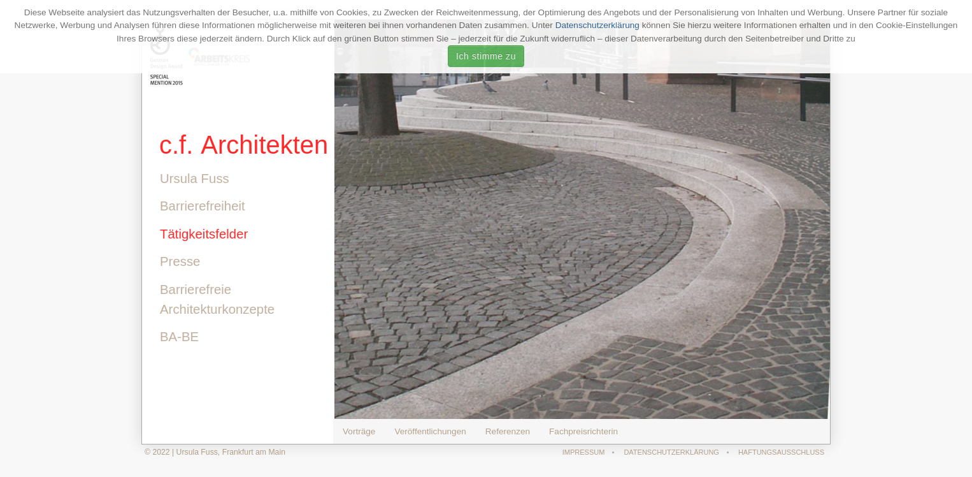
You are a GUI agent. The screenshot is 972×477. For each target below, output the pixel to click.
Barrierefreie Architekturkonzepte (215, 299)
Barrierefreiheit (200, 206)
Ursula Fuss (192, 179)
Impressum (584, 452)
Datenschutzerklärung (597, 25)
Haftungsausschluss (782, 452)
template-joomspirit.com (967, 429)
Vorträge (359, 431)
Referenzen (507, 431)
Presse (178, 261)
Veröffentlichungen (430, 431)
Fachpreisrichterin (583, 431)
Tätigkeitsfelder (202, 234)
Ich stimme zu (486, 56)
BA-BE (177, 337)
